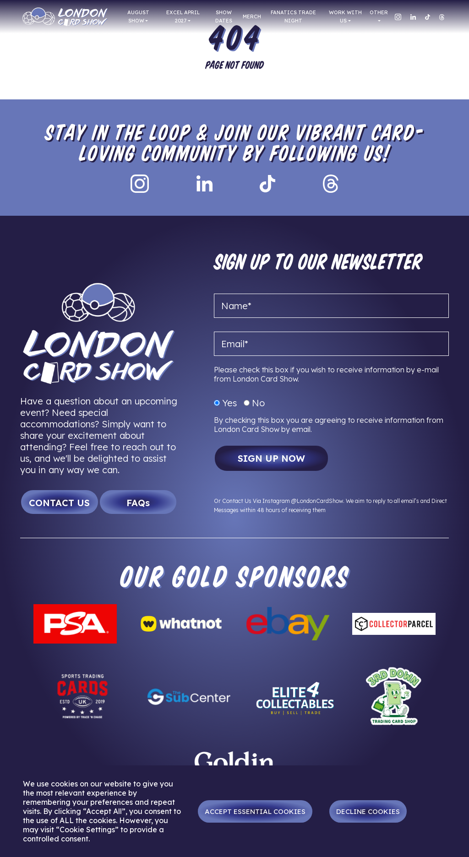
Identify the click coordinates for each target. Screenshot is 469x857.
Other (379, 12)
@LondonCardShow (317, 500)
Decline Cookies (368, 811)
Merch (252, 16)
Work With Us (345, 16)
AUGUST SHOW (138, 16)
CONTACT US (59, 502)
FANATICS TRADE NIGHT (293, 16)
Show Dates (223, 16)
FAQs (138, 502)
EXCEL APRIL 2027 (183, 16)
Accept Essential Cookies (255, 811)
